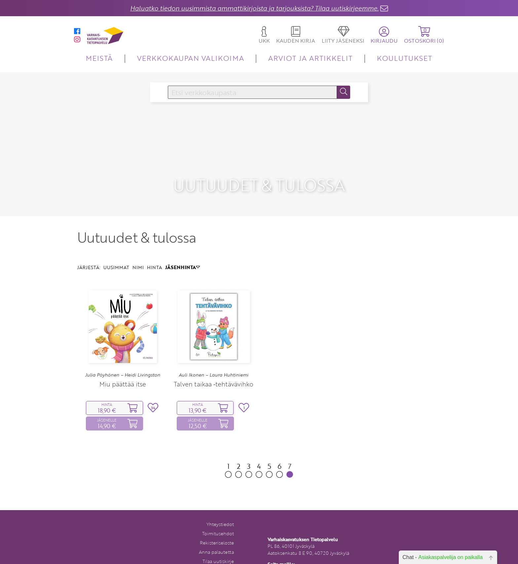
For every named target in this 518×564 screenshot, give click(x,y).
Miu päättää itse (122, 366)
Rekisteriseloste (217, 525)
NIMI (138, 249)
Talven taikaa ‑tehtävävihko (213, 366)
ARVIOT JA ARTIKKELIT (310, 58)
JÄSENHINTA (182, 249)
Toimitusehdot (218, 515)
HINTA (154, 249)
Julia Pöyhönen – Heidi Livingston (122, 357)
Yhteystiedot (220, 506)
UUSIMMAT (116, 249)
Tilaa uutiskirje (218, 543)
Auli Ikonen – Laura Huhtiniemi (213, 357)
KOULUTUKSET (404, 58)
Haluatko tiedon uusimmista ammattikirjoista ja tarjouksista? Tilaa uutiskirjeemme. (254, 8)
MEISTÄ (99, 58)
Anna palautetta (216, 534)
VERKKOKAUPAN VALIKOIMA (190, 58)
